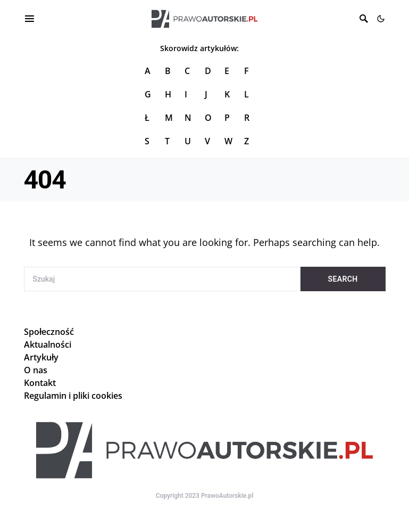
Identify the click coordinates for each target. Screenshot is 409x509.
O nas (35, 370)
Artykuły (41, 357)
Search (343, 279)
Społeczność (49, 332)
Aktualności (47, 344)
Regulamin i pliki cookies (73, 395)
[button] (381, 18)
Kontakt (40, 383)
